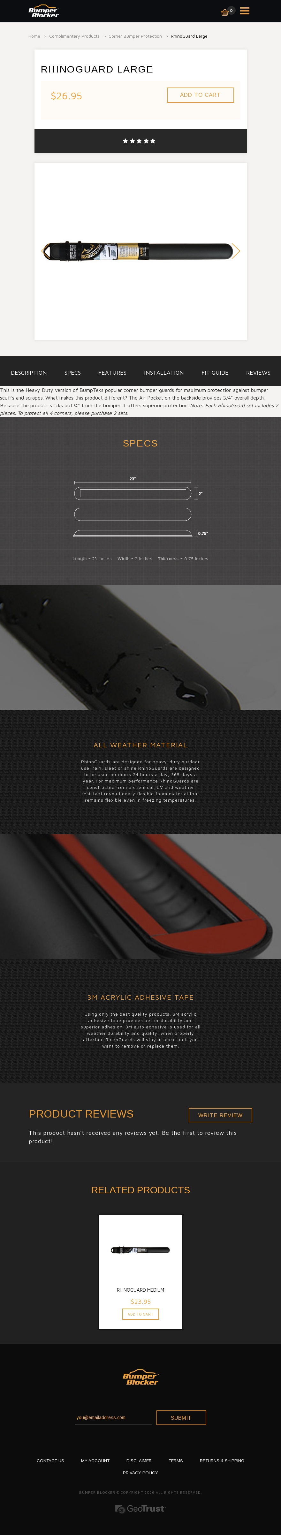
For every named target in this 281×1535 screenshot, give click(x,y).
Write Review (220, 1115)
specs (73, 372)
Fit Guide (215, 372)
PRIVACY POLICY (140, 1472)
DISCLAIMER (139, 1460)
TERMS (176, 1460)
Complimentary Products (74, 36)
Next (236, 252)
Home (34, 36)
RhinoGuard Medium (140, 1290)
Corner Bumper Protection (135, 36)
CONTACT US (50, 1460)
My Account (95, 1460)
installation (164, 372)
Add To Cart (141, 1314)
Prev (45, 252)
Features (112, 372)
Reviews (258, 372)
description (29, 372)
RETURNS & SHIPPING (222, 1460)
